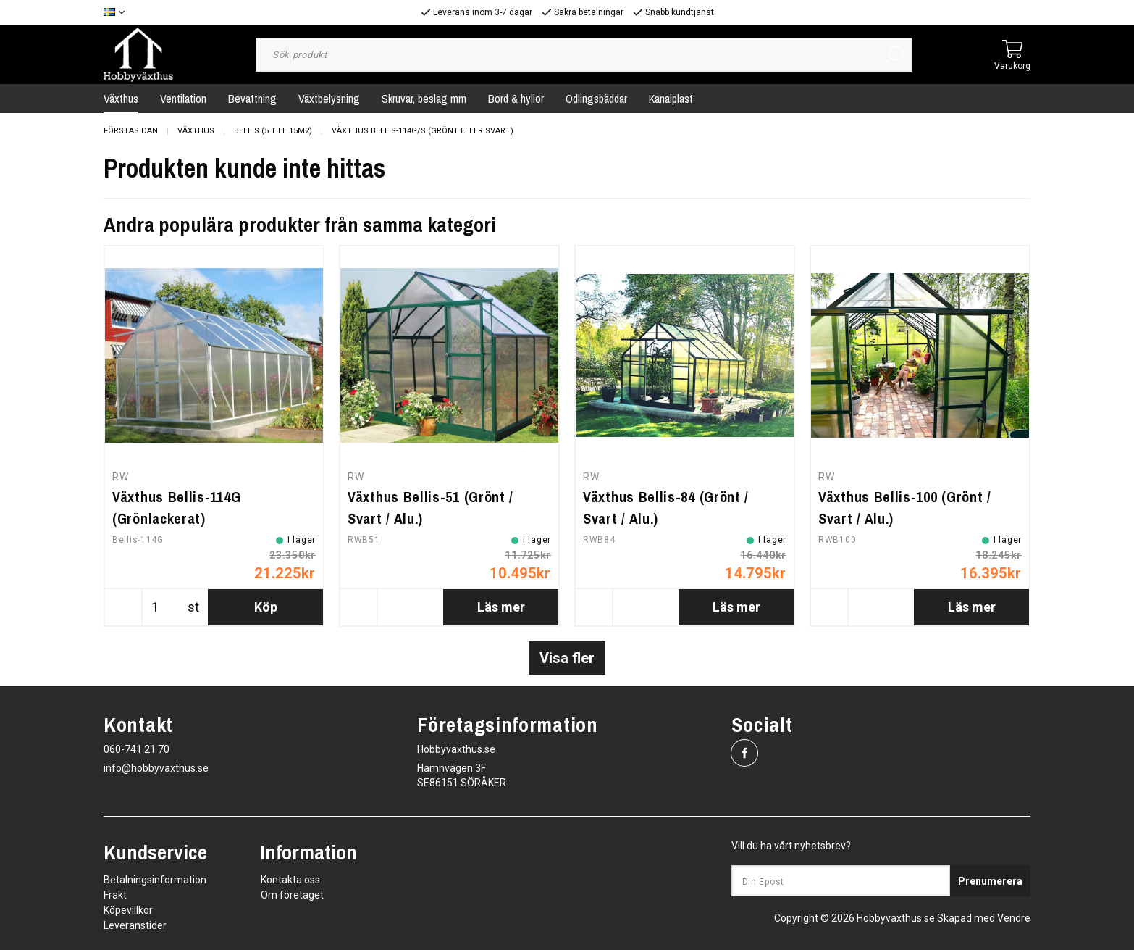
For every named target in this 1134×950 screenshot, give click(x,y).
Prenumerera (990, 881)
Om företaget (292, 895)
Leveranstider (135, 925)
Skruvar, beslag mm (424, 99)
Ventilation (183, 99)
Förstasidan (131, 131)
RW (120, 477)
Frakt (115, 895)
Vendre (1013, 918)
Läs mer (501, 606)
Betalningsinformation (155, 880)
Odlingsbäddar (596, 99)
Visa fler (567, 658)
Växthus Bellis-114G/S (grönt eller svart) (422, 131)
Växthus (121, 99)
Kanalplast (671, 99)
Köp (265, 606)
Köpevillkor (128, 910)
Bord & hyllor (516, 99)
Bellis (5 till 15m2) (273, 131)
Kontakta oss (290, 880)
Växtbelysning (329, 99)
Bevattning (252, 99)
